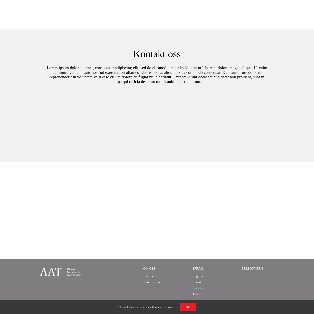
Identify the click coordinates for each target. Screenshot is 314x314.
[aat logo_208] (61, 269)
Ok (188, 306)
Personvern (252, 268)
